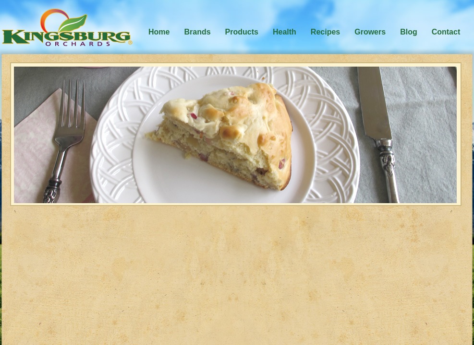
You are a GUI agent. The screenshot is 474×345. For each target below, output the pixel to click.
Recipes (325, 32)
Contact (446, 32)
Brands (197, 32)
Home (159, 32)
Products (241, 32)
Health (284, 32)
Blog (408, 32)
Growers (370, 32)
